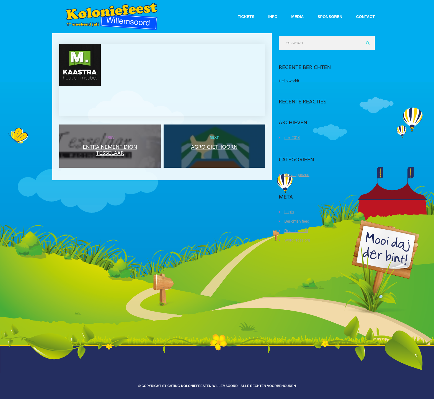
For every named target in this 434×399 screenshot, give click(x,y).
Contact (365, 16)
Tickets (246, 16)
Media (297, 16)
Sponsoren (329, 16)
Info (272, 16)
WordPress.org (297, 240)
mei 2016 (292, 137)
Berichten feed (296, 221)
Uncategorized (296, 174)
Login (289, 212)
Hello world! (289, 81)
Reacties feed (296, 230)
